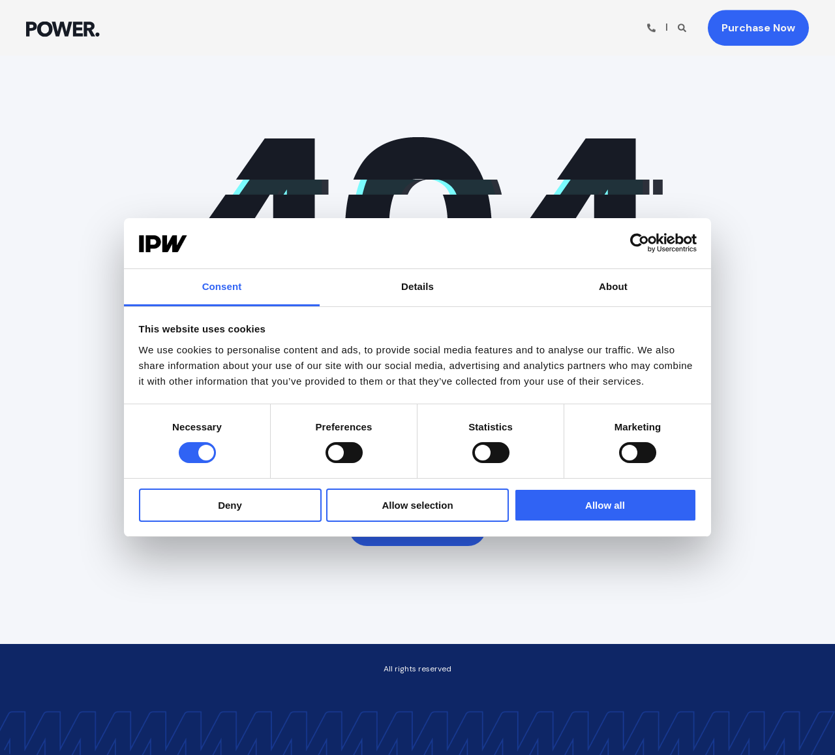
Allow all (605, 505)
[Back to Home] (63, 28)
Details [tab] (417, 286)
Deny (230, 505)
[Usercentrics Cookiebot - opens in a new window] (640, 243)
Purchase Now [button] (758, 28)
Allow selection (417, 505)
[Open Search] (683, 27)
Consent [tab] (222, 286)
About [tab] (613, 286)
